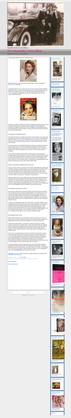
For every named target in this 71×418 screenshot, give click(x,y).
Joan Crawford (21, 258)
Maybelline (25, 258)
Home (28, 292)
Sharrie (25, 209)
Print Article (11, 254)
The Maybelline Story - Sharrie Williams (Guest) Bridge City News (57, 134)
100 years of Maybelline (14, 258)
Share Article (18, 254)
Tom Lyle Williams (34, 258)
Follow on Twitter (55, 190)
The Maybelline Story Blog (24, 50)
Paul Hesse (12, 84)
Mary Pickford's (32, 138)
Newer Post (10, 292)
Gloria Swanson (40, 173)
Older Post (46, 292)
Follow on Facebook (55, 188)
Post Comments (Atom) (30, 295)
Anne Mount (16, 253)
